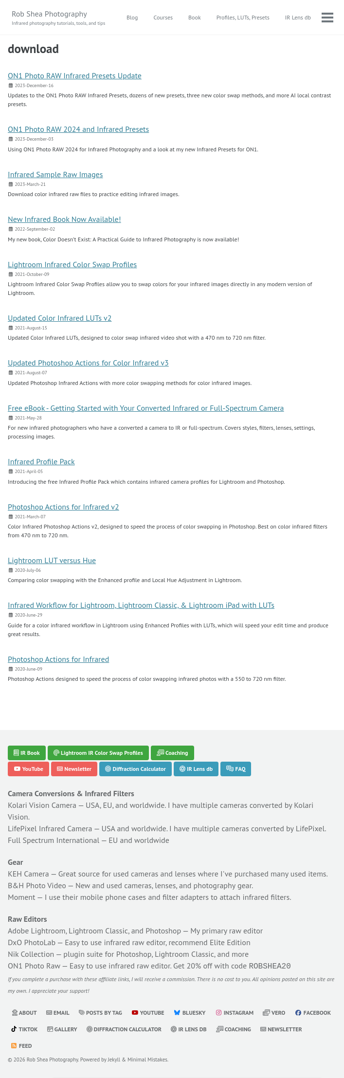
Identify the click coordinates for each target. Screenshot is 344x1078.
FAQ (235, 768)
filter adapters (186, 897)
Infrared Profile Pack (41, 461)
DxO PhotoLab (31, 942)
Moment (22, 897)
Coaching (172, 752)
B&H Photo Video (37, 885)
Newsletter (74, 768)
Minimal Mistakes (147, 1058)
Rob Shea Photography (58, 18)
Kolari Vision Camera (42, 805)
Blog (132, 17)
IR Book (27, 752)
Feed (21, 1044)
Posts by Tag (100, 1011)
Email (58, 1011)
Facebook (313, 1011)
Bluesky (190, 1011)
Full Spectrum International (53, 840)
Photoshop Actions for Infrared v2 (63, 507)
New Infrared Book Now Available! (64, 219)
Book (194, 17)
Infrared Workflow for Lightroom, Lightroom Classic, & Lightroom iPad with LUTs (141, 605)
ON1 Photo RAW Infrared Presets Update (75, 75)
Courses (163, 17)
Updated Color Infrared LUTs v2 (59, 318)
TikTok (24, 1028)
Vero (274, 1011)
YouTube (28, 768)
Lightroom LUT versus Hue (52, 560)
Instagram (234, 1011)
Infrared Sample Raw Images (55, 174)
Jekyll (114, 1058)
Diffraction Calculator (135, 768)
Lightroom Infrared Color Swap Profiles (72, 264)
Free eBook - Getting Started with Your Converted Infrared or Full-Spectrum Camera (146, 408)
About (24, 1011)
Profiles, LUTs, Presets (243, 17)
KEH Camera (28, 873)
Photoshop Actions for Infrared (58, 659)
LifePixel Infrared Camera (50, 828)
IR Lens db (298, 17)
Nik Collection (31, 954)
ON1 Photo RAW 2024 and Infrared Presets (78, 129)
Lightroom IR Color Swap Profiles (98, 752)
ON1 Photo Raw (34, 965)
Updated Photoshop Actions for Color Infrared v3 (88, 362)
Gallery (62, 1028)
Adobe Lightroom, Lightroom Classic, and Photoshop (94, 930)
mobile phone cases (113, 897)
